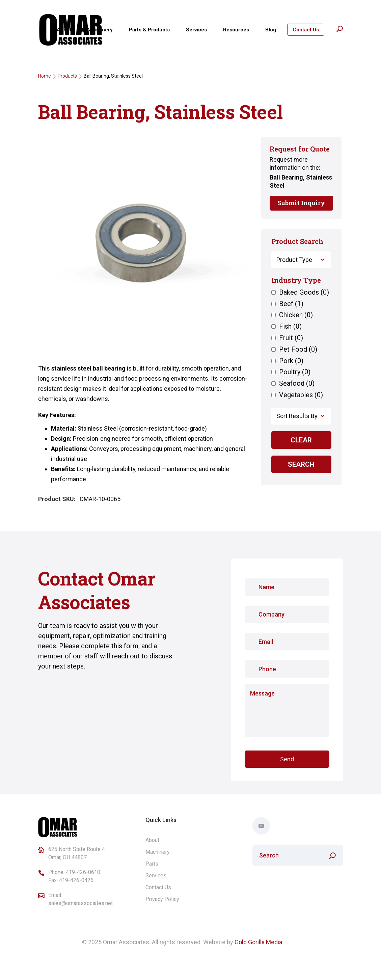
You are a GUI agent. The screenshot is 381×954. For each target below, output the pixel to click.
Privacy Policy (162, 899)
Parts (151, 864)
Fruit (291, 338)
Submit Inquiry (301, 203)
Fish (290, 327)
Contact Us (306, 30)
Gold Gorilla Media (258, 942)
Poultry (294, 372)
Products (67, 76)
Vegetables (301, 395)
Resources (236, 30)
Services (196, 30)
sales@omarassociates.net (80, 903)
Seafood (297, 384)
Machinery (100, 30)
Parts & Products (149, 30)
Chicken (296, 315)
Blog (270, 30)
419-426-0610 (83, 872)
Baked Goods (304, 293)
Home (44, 76)
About (64, 30)
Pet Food (298, 350)
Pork (291, 361)
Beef (291, 304)
